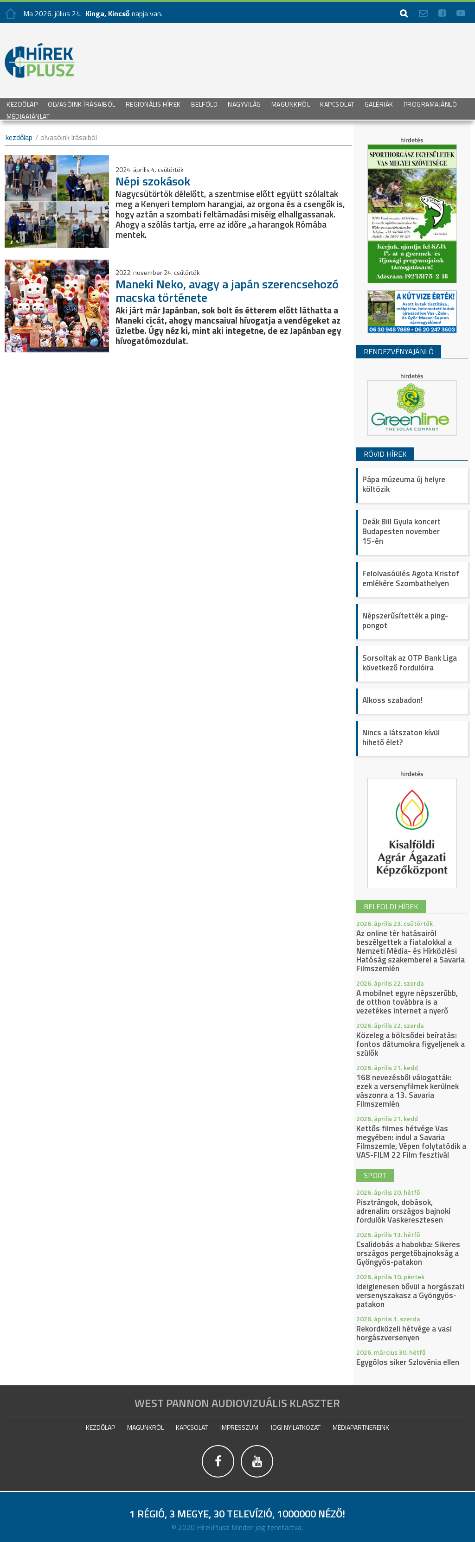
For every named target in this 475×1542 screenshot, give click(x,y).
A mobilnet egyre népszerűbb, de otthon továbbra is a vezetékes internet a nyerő (407, 1002)
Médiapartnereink (361, 1427)
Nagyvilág (244, 103)
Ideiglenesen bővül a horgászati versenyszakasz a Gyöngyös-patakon (410, 1295)
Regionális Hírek (153, 103)
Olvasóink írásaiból (82, 103)
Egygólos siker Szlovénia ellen (407, 1362)
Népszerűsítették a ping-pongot (405, 620)
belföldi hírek (391, 906)
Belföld (204, 103)
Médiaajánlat (28, 116)
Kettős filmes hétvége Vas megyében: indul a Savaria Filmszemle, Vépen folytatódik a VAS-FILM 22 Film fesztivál (411, 1141)
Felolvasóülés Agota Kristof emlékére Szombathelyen (410, 578)
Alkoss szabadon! (392, 700)
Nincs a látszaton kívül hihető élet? (401, 737)
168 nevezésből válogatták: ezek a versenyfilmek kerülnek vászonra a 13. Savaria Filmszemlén (407, 1090)
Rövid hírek (385, 453)
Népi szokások (153, 181)
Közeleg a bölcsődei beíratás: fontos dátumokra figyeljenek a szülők (410, 1044)
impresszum (239, 1427)
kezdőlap (19, 137)
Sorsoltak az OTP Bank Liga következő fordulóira (409, 663)
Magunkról (290, 103)
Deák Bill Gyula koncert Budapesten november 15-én (401, 531)
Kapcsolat (337, 103)
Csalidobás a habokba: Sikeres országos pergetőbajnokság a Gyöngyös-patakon (408, 1253)
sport (375, 1175)
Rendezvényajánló (399, 351)
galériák (379, 103)
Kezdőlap (22, 103)
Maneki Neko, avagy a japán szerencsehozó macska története (227, 290)
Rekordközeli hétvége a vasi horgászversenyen (404, 1333)
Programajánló (430, 103)
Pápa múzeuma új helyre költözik (403, 484)
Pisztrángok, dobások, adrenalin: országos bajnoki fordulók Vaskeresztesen (403, 1211)
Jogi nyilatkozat (295, 1427)
